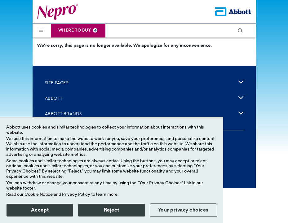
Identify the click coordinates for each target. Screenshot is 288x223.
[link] (240, 82)
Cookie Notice (38, 194)
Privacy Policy (76, 194)
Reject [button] (111, 210)
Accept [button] (40, 210)
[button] (243, 30)
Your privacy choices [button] (183, 210)
